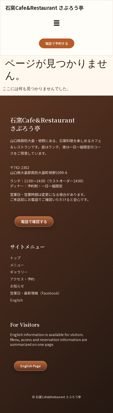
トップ (15, 257)
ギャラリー (19, 271)
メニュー (17, 264)
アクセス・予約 (22, 278)
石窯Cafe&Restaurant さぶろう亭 (44, 7)
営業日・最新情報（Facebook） (36, 293)
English (16, 300)
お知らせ (17, 285)
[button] (56, 23)
